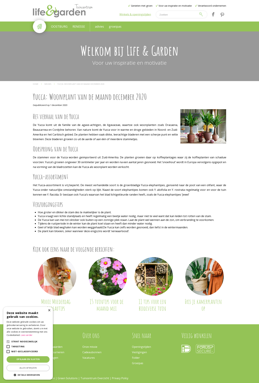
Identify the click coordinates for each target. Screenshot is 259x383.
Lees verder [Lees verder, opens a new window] (26, 335)
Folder (136, 358)
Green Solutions (68, 378)
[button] (28, 374)
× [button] (49, 310)
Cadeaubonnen (91, 352)
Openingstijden (141, 347)
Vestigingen (139, 352)
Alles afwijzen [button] (28, 367)
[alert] (28, 343)
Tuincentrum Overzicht (94, 378)
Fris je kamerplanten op (203, 304)
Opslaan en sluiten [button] (28, 359)
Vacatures (88, 358)
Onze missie (89, 347)
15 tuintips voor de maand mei (107, 304)
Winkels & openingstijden (135, 14)
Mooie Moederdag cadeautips (55, 304)
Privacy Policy (120, 378)
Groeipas (137, 363)
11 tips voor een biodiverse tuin (152, 304)
